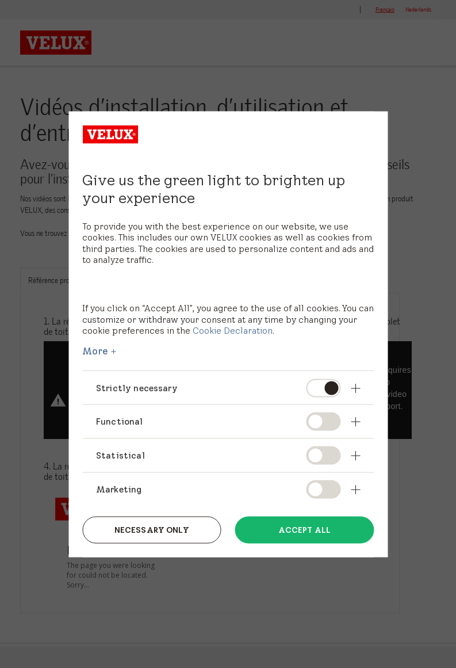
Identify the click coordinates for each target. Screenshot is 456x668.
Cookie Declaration (233, 330)
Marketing (118, 489)
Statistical (120, 455)
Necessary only (151, 530)
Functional (119, 421)
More (95, 350)
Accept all (304, 530)
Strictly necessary (137, 387)
